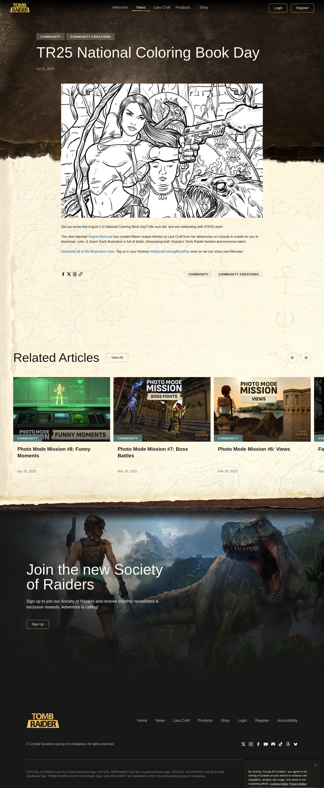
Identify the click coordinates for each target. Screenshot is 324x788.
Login (242, 720)
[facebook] (63, 274)
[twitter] (69, 274)
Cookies (292, 772)
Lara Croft (181, 720)
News (160, 720)
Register (262, 720)
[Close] (315, 782)
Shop (225, 720)
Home (142, 720)
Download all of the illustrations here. (88, 251)
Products (205, 720)
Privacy (272, 772)
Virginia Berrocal (100, 236)
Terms (253, 772)
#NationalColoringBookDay (169, 251)
